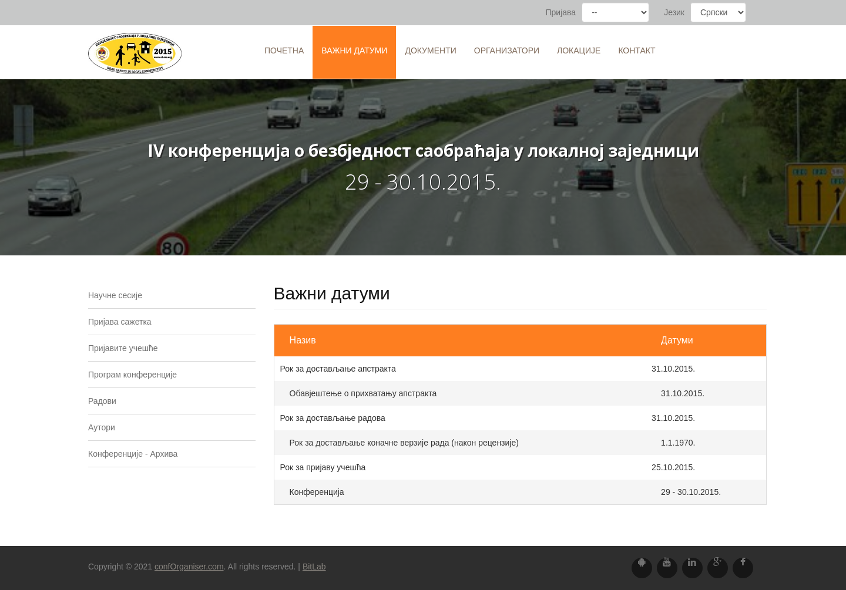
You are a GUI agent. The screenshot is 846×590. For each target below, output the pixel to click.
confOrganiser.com (189, 566)
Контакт (636, 50)
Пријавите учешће (123, 348)
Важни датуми (354, 50)
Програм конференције (132, 374)
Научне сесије (115, 295)
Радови (102, 401)
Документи (430, 50)
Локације (578, 50)
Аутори (101, 427)
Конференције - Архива (132, 453)
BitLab (314, 566)
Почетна (284, 50)
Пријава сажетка (120, 321)
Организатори (506, 50)
